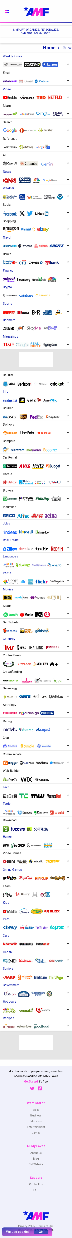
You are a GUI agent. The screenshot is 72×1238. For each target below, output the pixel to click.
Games (36, 1132)
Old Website (36, 1164)
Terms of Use (45, 1226)
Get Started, (31, 1081)
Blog (36, 1158)
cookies (24, 1231)
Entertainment (36, 1127)
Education (36, 1121)
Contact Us (36, 1184)
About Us (36, 1152)
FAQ (35, 1190)
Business (35, 1115)
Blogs (36, 1109)
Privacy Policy (27, 1226)
